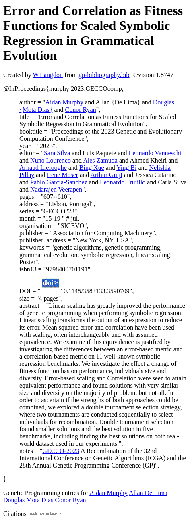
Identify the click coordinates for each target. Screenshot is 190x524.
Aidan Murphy (64, 102)
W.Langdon (48, 74)
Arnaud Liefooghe (43, 167)
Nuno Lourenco (50, 160)
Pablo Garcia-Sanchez (58, 182)
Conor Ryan (80, 109)
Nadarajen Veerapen (56, 189)
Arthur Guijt (106, 174)
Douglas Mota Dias (28, 500)
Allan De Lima (148, 492)
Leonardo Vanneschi (155, 153)
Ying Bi (126, 167)
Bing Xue (91, 167)
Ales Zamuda (100, 160)
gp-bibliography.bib (104, 74)
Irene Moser (62, 174)
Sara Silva (57, 153)
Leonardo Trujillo (122, 182)
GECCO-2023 (60, 450)
